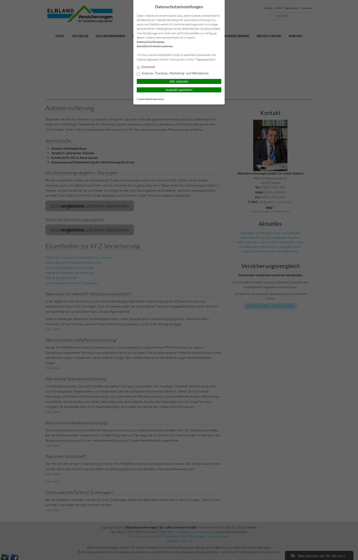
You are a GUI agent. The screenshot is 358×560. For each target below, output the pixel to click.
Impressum (158, 99)
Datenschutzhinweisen (151, 42)
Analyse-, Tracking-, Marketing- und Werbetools (173, 73)
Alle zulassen (179, 81)
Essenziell (146, 67)
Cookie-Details (144, 99)
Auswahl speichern (179, 90)
